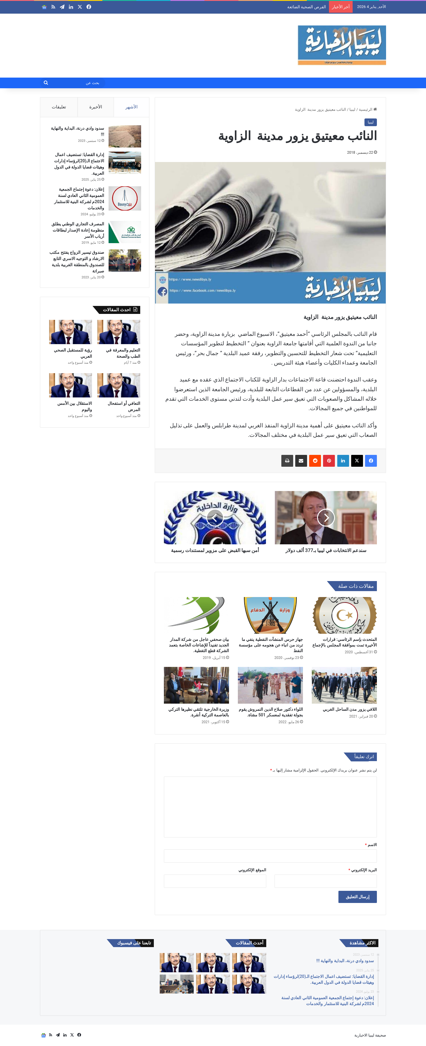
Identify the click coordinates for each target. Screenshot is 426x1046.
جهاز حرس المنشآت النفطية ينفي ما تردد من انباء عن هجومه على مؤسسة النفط (271, 645)
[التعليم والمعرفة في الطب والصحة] (118, 334)
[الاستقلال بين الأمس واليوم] (70, 387)
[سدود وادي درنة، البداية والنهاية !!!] (124, 137)
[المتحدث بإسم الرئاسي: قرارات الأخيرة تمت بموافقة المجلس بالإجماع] (344, 615)
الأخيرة (95, 107)
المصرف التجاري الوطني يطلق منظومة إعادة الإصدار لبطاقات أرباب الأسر (77, 231)
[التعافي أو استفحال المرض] (118, 387)
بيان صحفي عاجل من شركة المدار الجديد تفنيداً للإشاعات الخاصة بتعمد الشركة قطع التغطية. (199, 645)
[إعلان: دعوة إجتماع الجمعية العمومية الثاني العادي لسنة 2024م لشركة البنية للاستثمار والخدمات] (124, 199)
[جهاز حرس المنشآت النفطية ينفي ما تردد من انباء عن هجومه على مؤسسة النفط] (270, 615)
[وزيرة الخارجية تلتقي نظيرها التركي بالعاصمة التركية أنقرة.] (196, 685)
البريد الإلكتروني (362, 870)
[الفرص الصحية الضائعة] (249, 962)
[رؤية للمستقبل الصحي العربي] (70, 334)
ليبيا (352, 109)
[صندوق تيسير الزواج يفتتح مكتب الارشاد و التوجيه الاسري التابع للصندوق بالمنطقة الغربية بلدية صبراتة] (124, 261)
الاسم (371, 845)
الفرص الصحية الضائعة (306, 6)
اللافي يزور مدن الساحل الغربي (350, 709)
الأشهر (131, 107)
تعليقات (59, 107)
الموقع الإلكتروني (252, 870)
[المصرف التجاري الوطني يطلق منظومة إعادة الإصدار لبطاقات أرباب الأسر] (124, 233)
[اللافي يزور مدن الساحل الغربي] (344, 685)
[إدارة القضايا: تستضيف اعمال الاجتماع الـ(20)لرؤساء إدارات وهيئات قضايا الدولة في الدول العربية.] (124, 164)
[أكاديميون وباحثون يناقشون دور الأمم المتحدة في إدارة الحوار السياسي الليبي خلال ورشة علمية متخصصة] (176, 984)
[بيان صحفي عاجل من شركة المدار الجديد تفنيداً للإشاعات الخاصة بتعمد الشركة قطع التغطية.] (196, 615)
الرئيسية (368, 109)
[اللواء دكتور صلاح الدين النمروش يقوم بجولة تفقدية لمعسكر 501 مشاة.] (270, 685)
